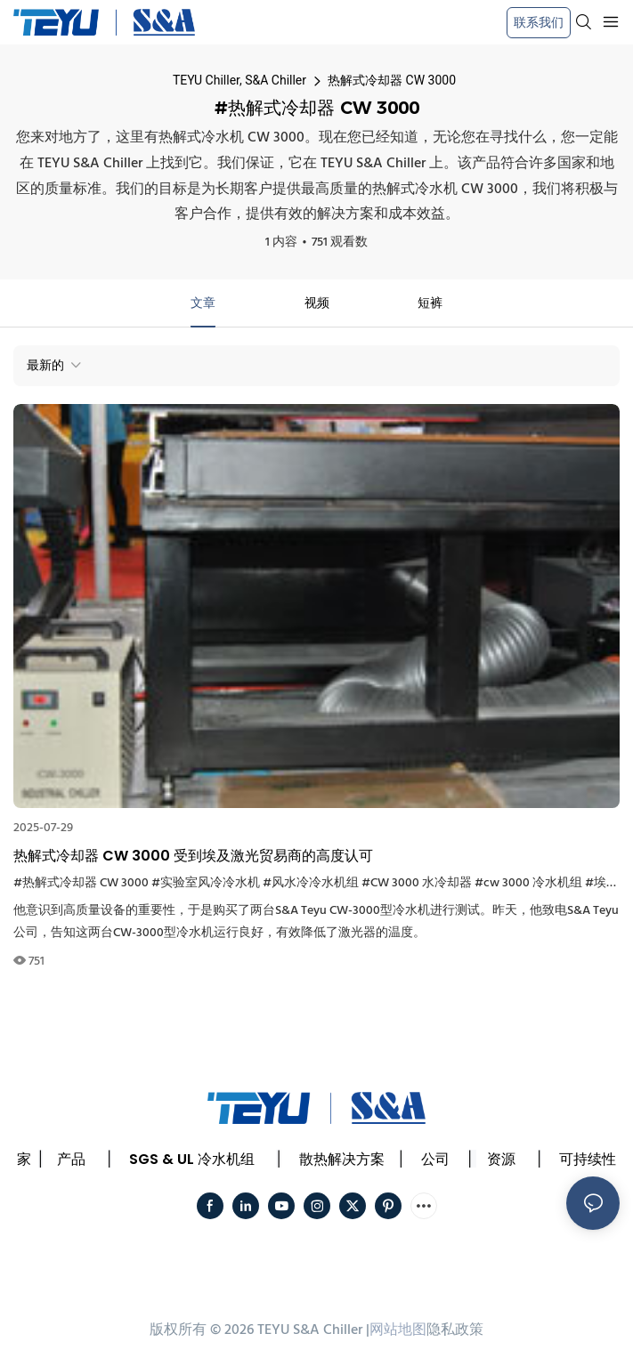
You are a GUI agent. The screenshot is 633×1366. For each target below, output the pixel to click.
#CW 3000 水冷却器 (416, 883)
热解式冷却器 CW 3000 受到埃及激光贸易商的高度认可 (193, 855)
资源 (501, 1159)
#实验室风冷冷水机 (205, 883)
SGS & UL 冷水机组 (192, 1159)
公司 (435, 1159)
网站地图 (397, 1330)
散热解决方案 (342, 1159)
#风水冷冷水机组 (311, 883)
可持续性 (587, 1159)
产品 (71, 1159)
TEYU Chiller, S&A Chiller (239, 80)
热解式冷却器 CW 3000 (392, 80)
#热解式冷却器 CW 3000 (81, 883)
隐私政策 (454, 1330)
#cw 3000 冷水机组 (528, 883)
